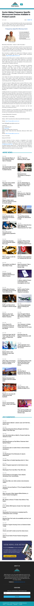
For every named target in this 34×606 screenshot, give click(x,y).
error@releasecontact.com (7, 144)
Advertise (15, 604)
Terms (4, 604)
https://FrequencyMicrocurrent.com (13, 55)
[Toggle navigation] (21, 4)
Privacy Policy (9, 604)
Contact (20, 604)
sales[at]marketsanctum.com (19, 581)
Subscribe (17, 596)
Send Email (7, 128)
